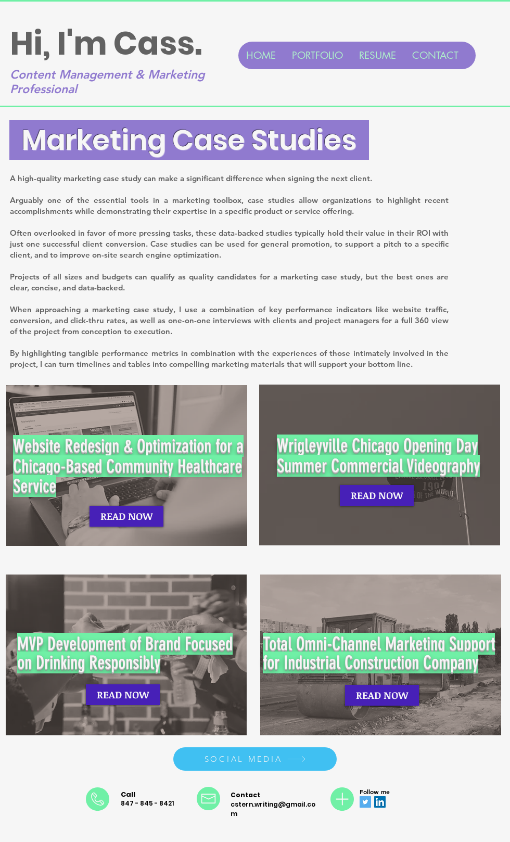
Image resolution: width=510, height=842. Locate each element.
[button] (317, 55)
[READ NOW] (126, 516)
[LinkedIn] (380, 802)
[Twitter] (365, 802)
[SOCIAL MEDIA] (255, 759)
